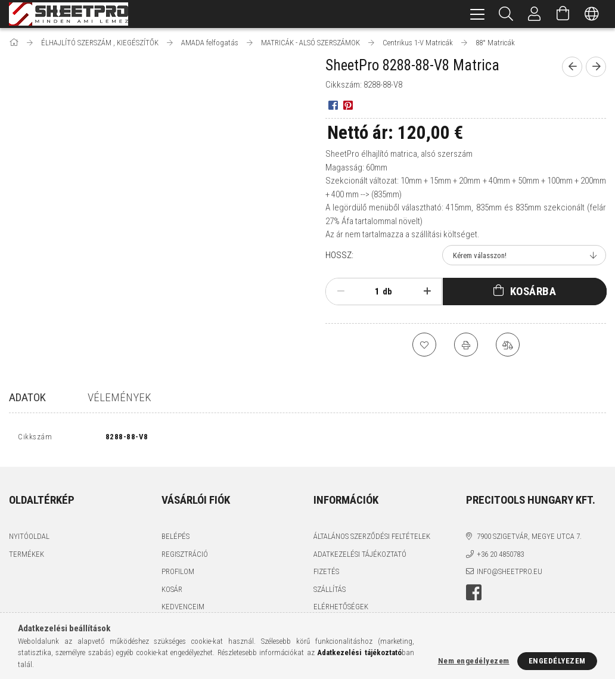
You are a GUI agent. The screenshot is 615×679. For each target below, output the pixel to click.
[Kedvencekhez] (424, 344)
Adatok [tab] (27, 397)
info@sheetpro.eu (509, 574)
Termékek (26, 556)
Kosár (171, 591)
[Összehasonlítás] (508, 344)
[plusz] (427, 291)
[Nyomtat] (466, 344)
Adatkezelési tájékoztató (359, 556)
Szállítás (329, 591)
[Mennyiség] (371, 291)
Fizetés (326, 574)
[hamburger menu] (477, 14)
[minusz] (341, 291)
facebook (474, 595)
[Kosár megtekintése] (563, 14)
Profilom (177, 574)
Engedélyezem (557, 660)
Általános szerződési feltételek (371, 539)
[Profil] (534, 14)
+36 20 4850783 (500, 556)
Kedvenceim (182, 609)
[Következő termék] (596, 67)
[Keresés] (506, 14)
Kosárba (533, 291)
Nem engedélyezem (474, 660)
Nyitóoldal (29, 539)
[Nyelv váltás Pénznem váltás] (591, 14)
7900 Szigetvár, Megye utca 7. (529, 539)
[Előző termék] (572, 67)
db (387, 291)
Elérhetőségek (340, 609)
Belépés (175, 539)
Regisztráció (184, 556)
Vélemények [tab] (119, 397)
